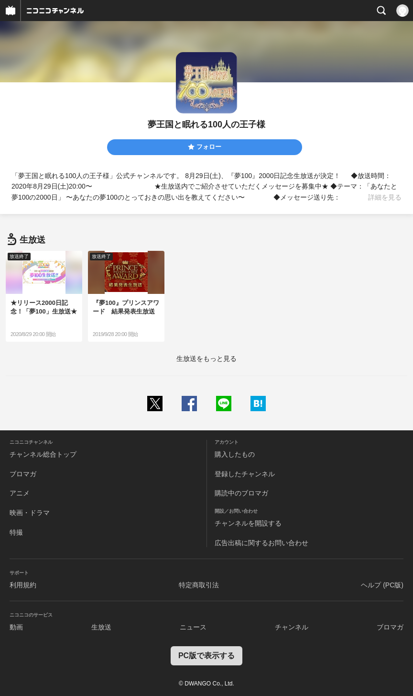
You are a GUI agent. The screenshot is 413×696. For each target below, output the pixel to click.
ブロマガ (23, 474)
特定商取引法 (199, 585)
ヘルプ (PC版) (382, 585)
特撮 (16, 532)
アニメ (20, 493)
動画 (16, 627)
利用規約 (23, 585)
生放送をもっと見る (206, 358)
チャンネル (291, 627)
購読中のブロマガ (241, 493)
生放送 (101, 627)
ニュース (193, 627)
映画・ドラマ (30, 512)
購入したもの (235, 454)
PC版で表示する (206, 655)
